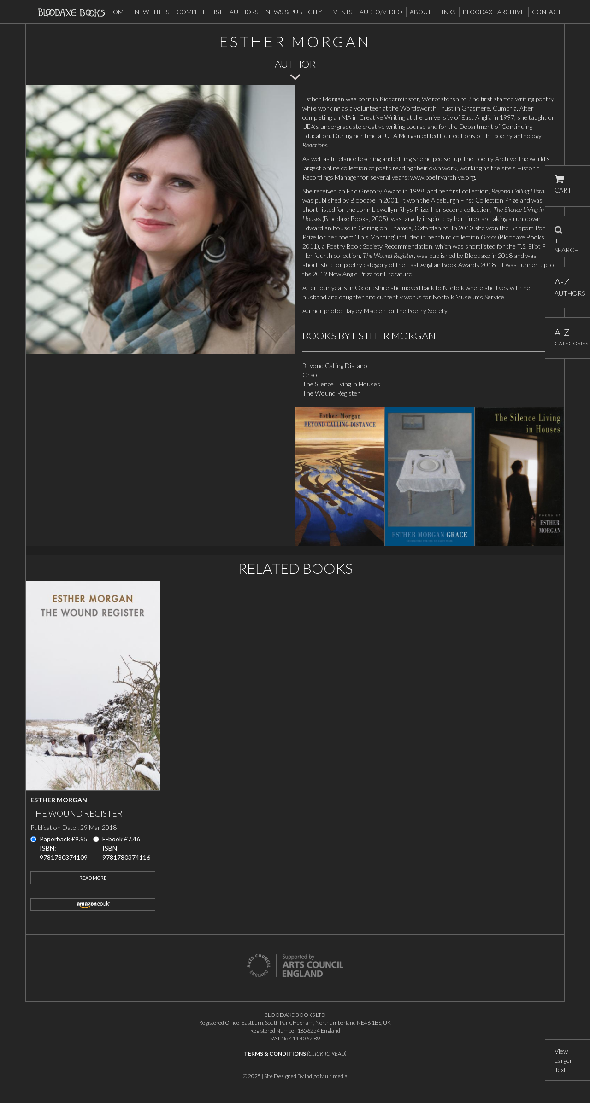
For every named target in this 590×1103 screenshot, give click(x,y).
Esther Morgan (58, 800)
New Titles (152, 12)
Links (446, 12)
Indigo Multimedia (326, 1076)
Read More (92, 878)
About (420, 12)
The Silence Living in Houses (341, 384)
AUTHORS (568, 286)
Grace (310, 375)
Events (341, 12)
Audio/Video (381, 12)
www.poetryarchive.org (442, 177)
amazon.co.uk (92, 904)
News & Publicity (294, 12)
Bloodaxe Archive (494, 12)
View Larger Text (563, 1060)
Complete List (199, 12)
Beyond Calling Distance (336, 365)
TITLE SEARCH (567, 237)
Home (117, 12)
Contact (546, 12)
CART (563, 184)
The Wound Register (331, 393)
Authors (244, 12)
